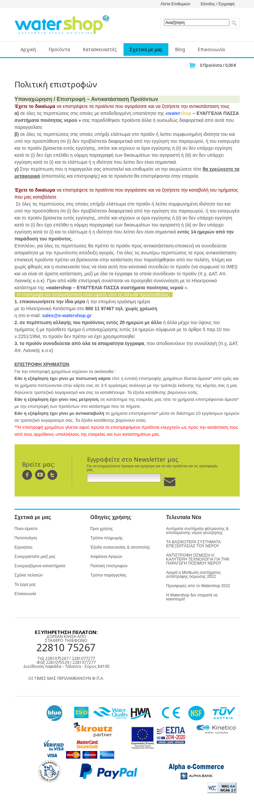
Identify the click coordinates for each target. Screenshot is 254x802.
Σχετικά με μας (145, 49)
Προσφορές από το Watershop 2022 (198, 585)
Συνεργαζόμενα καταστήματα (40, 566)
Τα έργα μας (25, 584)
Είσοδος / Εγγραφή (217, 4)
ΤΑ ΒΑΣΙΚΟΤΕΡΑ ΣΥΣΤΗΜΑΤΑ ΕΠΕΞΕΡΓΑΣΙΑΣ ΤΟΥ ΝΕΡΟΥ (193, 544)
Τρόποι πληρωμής (106, 538)
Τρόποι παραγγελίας (108, 575)
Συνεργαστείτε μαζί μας (35, 556)
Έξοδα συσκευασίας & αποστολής (120, 547)
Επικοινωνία (211, 49)
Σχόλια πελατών (29, 575)
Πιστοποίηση (26, 538)
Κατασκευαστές (100, 49)
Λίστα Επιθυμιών (175, 4)
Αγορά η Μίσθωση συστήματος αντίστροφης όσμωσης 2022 (193, 574)
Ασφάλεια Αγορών (106, 556)
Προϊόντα (59, 49)
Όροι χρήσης (101, 528)
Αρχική (28, 49)
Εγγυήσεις (24, 547)
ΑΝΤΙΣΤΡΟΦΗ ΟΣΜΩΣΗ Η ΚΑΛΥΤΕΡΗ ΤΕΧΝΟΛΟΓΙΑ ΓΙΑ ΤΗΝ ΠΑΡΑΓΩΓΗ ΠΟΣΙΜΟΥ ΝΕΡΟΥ (197, 559)
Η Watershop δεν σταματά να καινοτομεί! (191, 597)
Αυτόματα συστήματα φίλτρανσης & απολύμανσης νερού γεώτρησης (197, 530)
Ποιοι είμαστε (26, 528)
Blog (180, 49)
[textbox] (196, 22)
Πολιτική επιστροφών (108, 566)
